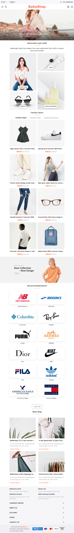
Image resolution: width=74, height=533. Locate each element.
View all (37, 406)
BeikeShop (23, 527)
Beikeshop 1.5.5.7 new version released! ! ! (26, 440)
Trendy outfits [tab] (35, 118)
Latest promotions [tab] (51, 118)
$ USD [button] (3, 2)
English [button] (12, 2)
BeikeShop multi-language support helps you (27, 474)
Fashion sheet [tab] (21, 118)
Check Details (15, 449)
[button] (36, 38)
